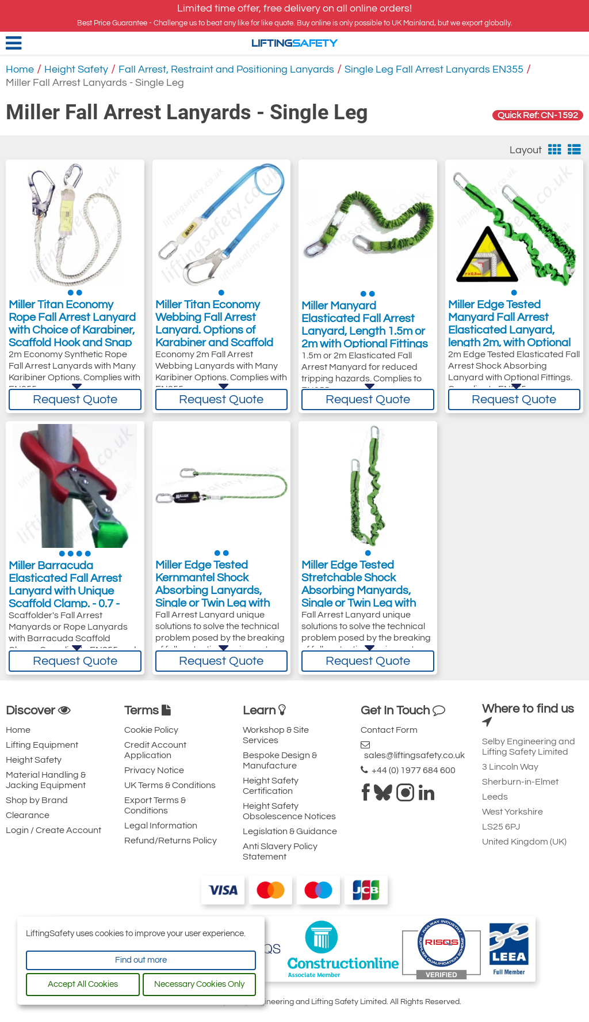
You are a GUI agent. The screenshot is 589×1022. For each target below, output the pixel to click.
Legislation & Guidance (290, 831)
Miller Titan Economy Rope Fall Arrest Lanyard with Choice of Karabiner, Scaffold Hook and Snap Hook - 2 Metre (72, 332)
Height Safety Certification (271, 786)
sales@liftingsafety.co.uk (413, 750)
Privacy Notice (154, 770)
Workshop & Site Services (276, 735)
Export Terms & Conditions (155, 805)
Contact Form (389, 730)
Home (20, 69)
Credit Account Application (155, 750)
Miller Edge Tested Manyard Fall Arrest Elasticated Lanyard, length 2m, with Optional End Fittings (509, 332)
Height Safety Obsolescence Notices (289, 811)
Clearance (27, 815)
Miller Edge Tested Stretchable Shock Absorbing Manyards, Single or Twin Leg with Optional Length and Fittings (358, 600)
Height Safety (76, 69)
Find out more (141, 960)
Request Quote (75, 399)
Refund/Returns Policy (170, 840)
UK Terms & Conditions (170, 785)
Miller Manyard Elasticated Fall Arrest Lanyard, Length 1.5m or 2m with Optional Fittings (364, 326)
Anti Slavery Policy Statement (280, 851)
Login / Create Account (53, 830)
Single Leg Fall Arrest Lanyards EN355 (434, 69)
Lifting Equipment (42, 745)
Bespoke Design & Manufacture (280, 760)
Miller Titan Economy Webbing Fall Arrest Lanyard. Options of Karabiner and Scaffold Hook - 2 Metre (214, 332)
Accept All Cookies (83, 984)
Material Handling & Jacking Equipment (46, 780)
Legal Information (160, 825)
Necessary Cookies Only (199, 984)
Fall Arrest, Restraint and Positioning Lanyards (226, 69)
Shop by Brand (37, 800)
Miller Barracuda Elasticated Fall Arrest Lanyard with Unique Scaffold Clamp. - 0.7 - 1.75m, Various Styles (65, 594)
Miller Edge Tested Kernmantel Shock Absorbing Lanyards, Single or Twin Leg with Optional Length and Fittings (212, 600)
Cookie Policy (151, 730)
